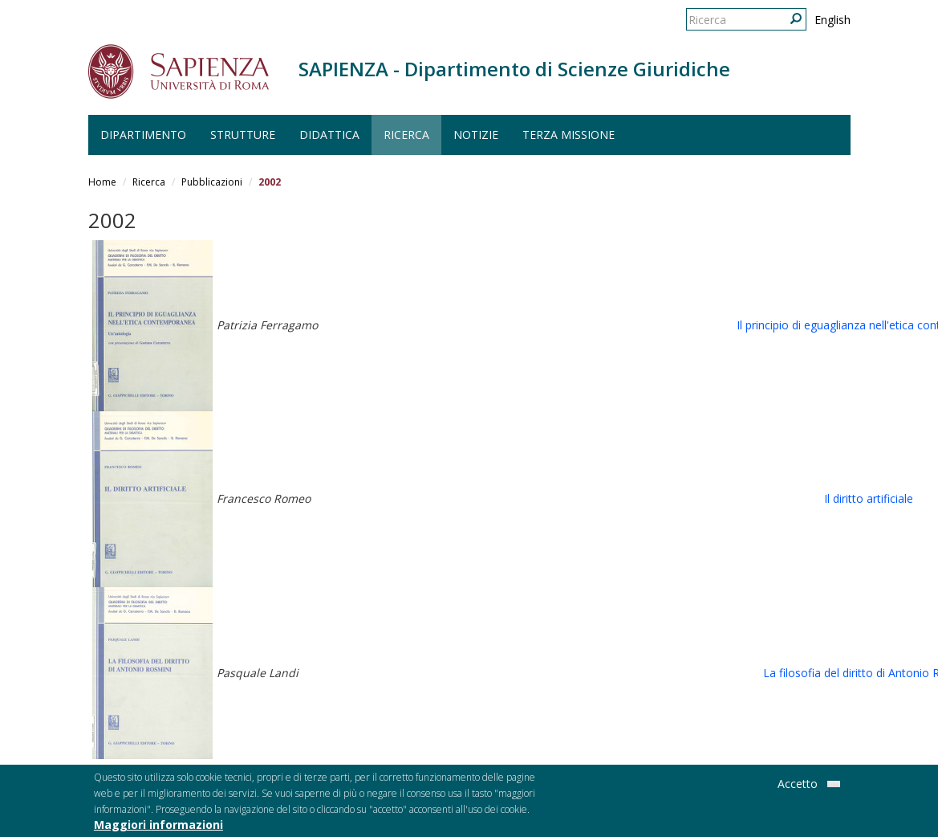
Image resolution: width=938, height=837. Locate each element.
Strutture (242, 134)
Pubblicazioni (211, 182)
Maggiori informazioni (158, 827)
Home (102, 182)
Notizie (475, 134)
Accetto (798, 786)
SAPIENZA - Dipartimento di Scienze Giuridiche (514, 68)
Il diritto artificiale (868, 498)
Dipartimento (143, 134)
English (832, 19)
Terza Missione (568, 134)
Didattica (329, 134)
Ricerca (406, 134)
